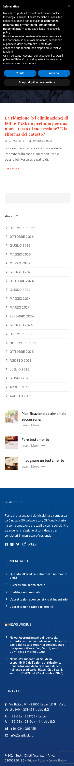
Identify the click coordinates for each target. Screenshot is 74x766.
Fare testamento (35, 439)
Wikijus (29, 544)
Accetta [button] (54, 73)
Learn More (33, 425)
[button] (69, 6)
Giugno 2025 (20, 245)
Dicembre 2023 (22, 334)
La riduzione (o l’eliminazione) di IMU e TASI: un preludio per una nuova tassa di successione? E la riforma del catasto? (36, 126)
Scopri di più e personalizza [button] (37, 82)
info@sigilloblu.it (22, 735)
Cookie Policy (57, 760)
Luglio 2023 (19, 369)
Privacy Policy (36, 760)
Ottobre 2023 (22, 351)
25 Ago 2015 (16, 141)
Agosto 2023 (21, 360)
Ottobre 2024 (22, 280)
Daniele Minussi (43, 141)
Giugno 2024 (20, 289)
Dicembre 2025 (22, 227)
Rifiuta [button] (20, 73)
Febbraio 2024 (22, 316)
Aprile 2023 (19, 387)
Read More (12, 168)
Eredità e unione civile (25, 592)
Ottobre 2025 (22, 236)
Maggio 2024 (20, 298)
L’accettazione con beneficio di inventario (39, 599)
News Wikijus (19, 624)
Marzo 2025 (20, 263)
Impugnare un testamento (43, 460)
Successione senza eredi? (27, 584)
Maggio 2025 (20, 254)
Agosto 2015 (21, 395)
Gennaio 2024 (21, 325)
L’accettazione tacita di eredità (31, 606)
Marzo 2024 (20, 307)
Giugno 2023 (20, 378)
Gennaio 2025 (21, 272)
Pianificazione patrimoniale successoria (44, 416)
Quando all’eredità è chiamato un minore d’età (38, 576)
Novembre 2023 (23, 342)
